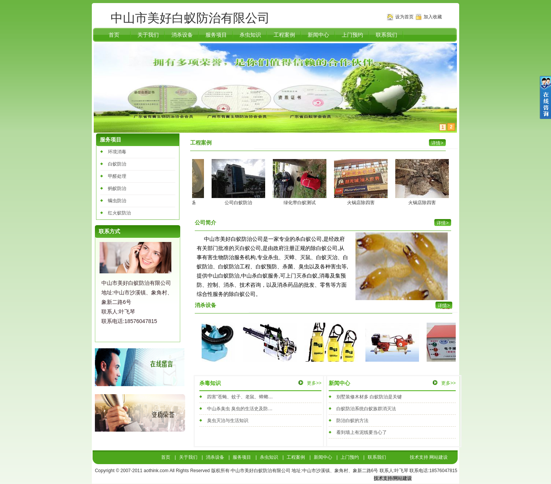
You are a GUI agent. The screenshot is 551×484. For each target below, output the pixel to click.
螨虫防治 (117, 200)
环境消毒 (117, 151)
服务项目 (216, 35)
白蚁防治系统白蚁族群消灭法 (366, 408)
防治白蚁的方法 (352, 420)
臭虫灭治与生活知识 (227, 420)
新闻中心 (318, 35)
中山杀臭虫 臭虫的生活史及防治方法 (244, 408)
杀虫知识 (250, 35)
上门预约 (352, 35)
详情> (444, 305)
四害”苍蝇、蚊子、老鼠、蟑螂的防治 (244, 397)
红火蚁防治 (119, 213)
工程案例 (284, 35)
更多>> (314, 383)
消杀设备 (182, 35)
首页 (114, 35)
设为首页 (404, 16)
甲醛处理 (117, 176)
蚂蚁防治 (117, 188)
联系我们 (386, 35)
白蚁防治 (117, 164)
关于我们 (148, 35)
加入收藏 (433, 16)
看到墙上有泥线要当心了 (361, 432)
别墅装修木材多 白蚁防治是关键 (369, 397)
